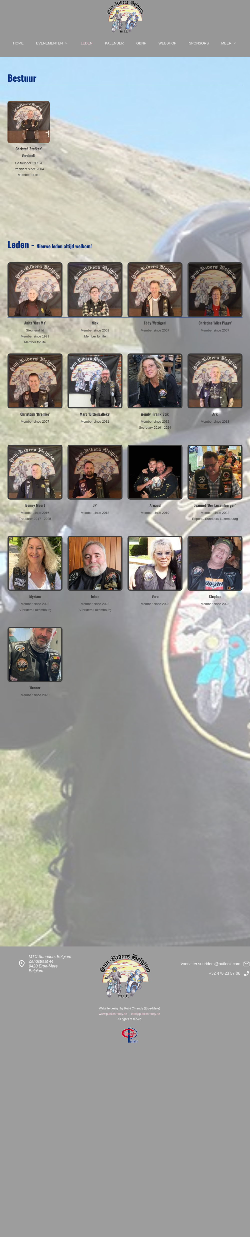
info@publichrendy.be (145, 1014)
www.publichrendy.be (113, 1014)
